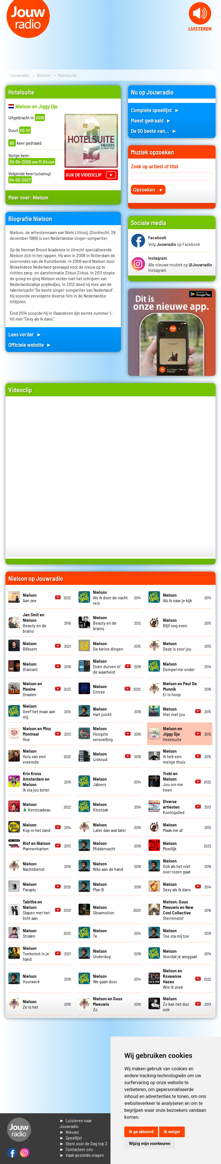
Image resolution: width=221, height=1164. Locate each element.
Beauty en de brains (34, 623)
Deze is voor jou (177, 646)
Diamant (30, 666)
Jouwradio (19, 75)
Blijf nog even (175, 622)
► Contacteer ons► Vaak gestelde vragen (82, 1152)
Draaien (32, 689)
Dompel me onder (179, 666)
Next (213, 34)
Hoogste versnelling (103, 734)
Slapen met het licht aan (36, 910)
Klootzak (100, 806)
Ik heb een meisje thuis (174, 756)
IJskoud (100, 756)
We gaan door (105, 978)
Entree (100, 688)
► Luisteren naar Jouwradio (76, 1123)
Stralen (30, 933)
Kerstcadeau (37, 806)
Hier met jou (174, 711)
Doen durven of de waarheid (107, 666)
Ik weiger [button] (172, 1131)
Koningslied (173, 806)
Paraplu (30, 886)
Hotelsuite (172, 734)
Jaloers (100, 781)
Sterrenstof (178, 910)
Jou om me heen (173, 781)
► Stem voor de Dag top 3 (83, 1143)
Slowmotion (103, 909)
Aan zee (30, 597)
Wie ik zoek (173, 979)
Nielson (43, 75)
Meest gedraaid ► (151, 120)
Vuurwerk (31, 978)
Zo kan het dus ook (176, 1004)
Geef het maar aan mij (39, 711)
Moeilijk (170, 845)
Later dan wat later (109, 827)
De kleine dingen (108, 646)
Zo (107, 1004)
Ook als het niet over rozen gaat (176, 866)
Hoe (37, 734)
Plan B (100, 886)
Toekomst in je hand (36, 953)
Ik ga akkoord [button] (141, 1131)
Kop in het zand (36, 827)
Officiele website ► (30, 344)
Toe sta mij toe (176, 933)
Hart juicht (102, 711)
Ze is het (30, 1004)
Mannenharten (36, 845)
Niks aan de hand (108, 866)
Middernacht (104, 845)
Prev (7, 34)
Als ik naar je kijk (177, 597)
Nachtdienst (34, 866)
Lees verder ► (25, 334)
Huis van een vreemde (34, 756)
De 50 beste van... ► (154, 130)
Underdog (102, 953)
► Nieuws (69, 1132)
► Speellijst (71, 1137)
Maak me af (173, 827)
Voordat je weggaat (180, 953)
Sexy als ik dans (177, 886)
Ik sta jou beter (36, 781)
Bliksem (30, 646)
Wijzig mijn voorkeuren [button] (149, 1143)
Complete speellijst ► (155, 110)
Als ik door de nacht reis (110, 597)
